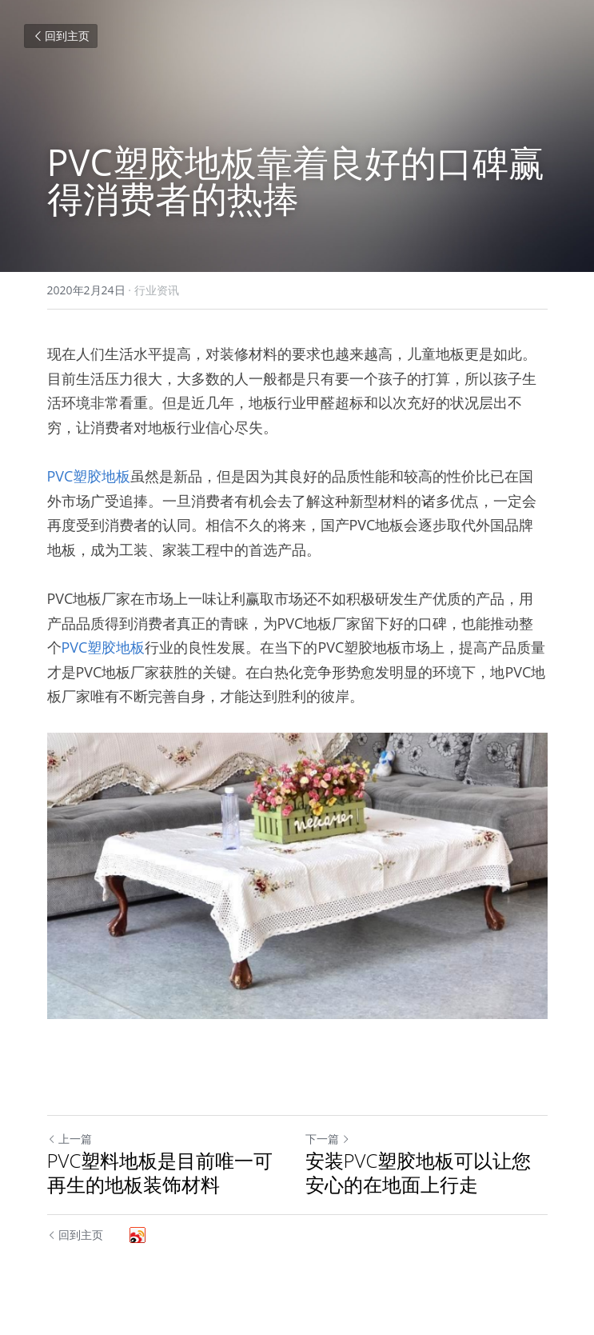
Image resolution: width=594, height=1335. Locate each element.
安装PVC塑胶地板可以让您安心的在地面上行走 (418, 1173)
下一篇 (327, 1138)
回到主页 (61, 35)
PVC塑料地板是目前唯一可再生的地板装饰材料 (160, 1173)
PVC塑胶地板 (89, 476)
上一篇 (69, 1138)
